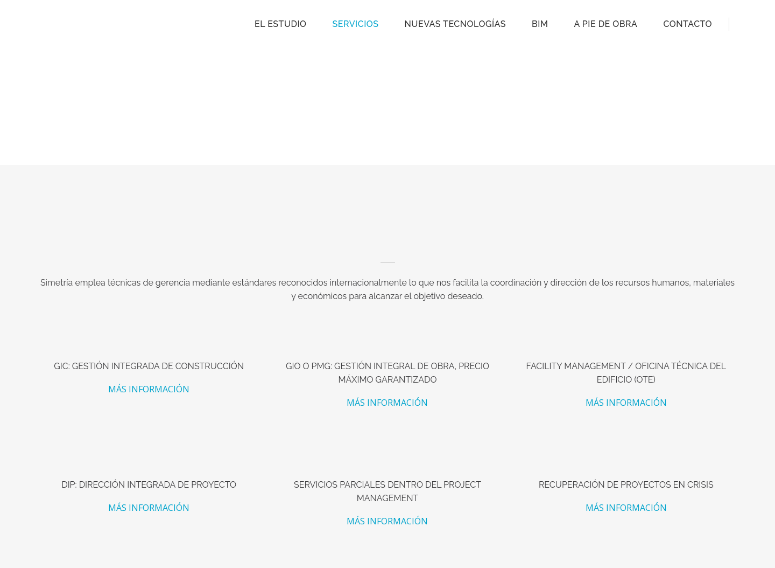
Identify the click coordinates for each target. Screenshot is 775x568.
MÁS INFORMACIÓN (148, 389)
